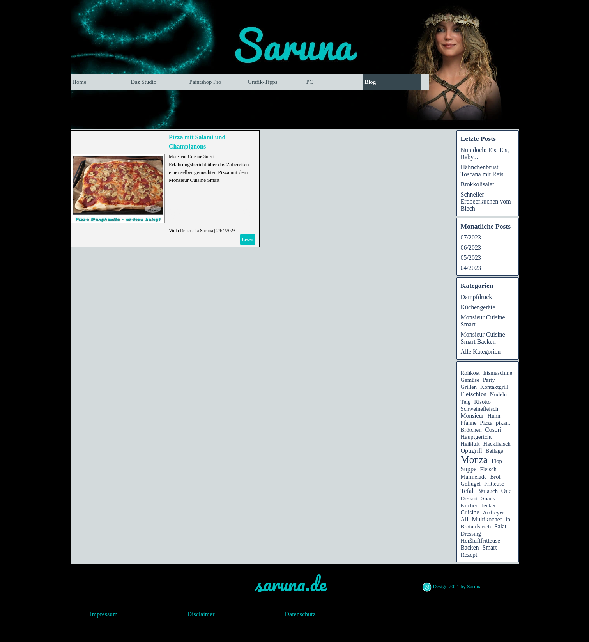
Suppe (469, 469)
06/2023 (471, 247)
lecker (489, 505)
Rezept (469, 554)
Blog (370, 82)
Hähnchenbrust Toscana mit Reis (482, 170)
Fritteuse (494, 484)
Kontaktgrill (494, 387)
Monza (474, 459)
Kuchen (470, 505)
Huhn (494, 416)
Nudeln (498, 394)
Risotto (482, 402)
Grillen (469, 387)
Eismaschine (497, 373)
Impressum (104, 614)
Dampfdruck (476, 297)
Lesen (247, 239)
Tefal (467, 491)
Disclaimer (201, 614)
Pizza (486, 423)
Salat (500, 526)
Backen (470, 547)
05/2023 (471, 257)
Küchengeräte (478, 307)
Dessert (469, 498)
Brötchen (471, 430)
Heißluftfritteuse (481, 540)
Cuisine (470, 512)
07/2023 (471, 237)
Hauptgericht (476, 436)
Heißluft (470, 444)
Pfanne (469, 423)
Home (80, 82)
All (465, 519)
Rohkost (470, 373)
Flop (497, 461)
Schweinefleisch (480, 409)
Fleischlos (473, 394)
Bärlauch (487, 491)
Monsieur (472, 415)
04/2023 (471, 267)
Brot (495, 477)
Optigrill (471, 450)
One (506, 491)
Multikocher (487, 519)
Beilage (494, 451)
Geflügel (471, 484)
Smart (489, 547)
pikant (503, 423)
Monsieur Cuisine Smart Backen (483, 338)
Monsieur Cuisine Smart (191, 156)
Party (489, 380)
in (508, 519)
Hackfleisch (496, 444)
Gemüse (470, 380)
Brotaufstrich (476, 526)
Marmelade (474, 477)
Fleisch (488, 469)
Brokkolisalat (477, 184)
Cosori (493, 429)
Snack (488, 498)
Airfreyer (493, 512)
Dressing (471, 533)
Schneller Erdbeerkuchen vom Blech (486, 201)
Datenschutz (300, 614)
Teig (466, 402)
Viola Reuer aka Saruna (191, 230)
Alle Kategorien (481, 351)
